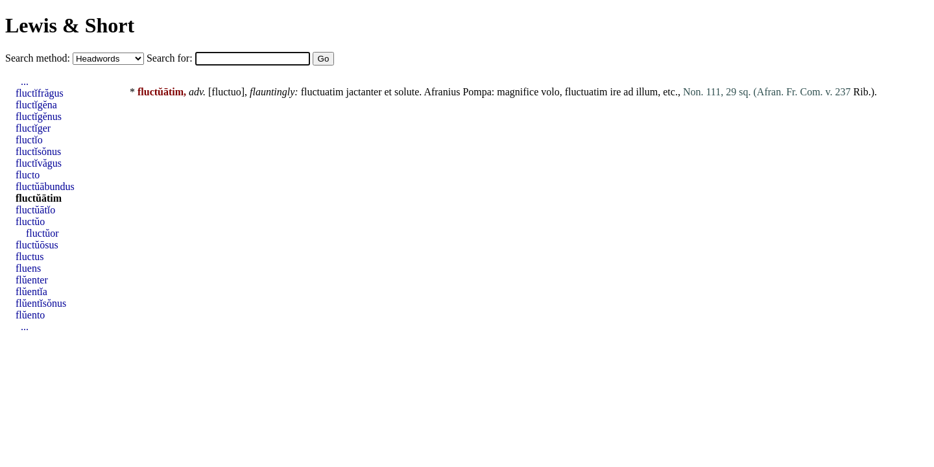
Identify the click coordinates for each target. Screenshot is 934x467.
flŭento (30, 314)
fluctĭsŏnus (38, 151)
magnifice (517, 91)
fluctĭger (33, 128)
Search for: (171, 58)
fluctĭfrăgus (40, 93)
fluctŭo (30, 221)
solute (406, 91)
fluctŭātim (39, 198)
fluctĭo (29, 139)
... (25, 81)
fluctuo (226, 91)
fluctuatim (322, 91)
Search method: (39, 58)
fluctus (30, 256)
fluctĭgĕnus (39, 116)
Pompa (476, 91)
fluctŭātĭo (35, 209)
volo (550, 91)
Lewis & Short (69, 25)
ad (628, 91)
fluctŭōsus (37, 244)
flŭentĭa (31, 291)
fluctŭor (42, 233)
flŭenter (32, 279)
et (388, 91)
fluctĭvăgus (39, 163)
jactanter (363, 91)
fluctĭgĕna (36, 104)
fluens (28, 268)
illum (647, 91)
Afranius (442, 91)
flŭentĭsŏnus (41, 303)
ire (615, 91)
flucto (28, 174)
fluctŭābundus (45, 186)
